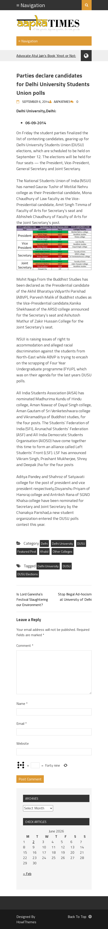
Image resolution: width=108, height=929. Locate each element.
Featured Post (26, 551)
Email (21, 723)
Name (22, 703)
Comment (24, 645)
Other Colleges (62, 551)
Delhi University (62, 543)
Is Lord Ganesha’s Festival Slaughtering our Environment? (32, 599)
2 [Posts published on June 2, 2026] (34, 841)
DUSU (81, 543)
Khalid (44, 551)
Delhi (44, 543)
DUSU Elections (27, 574)
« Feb (27, 873)
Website (22, 743)
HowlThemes (26, 922)
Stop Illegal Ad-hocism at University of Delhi (75, 596)
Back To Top (80, 916)
